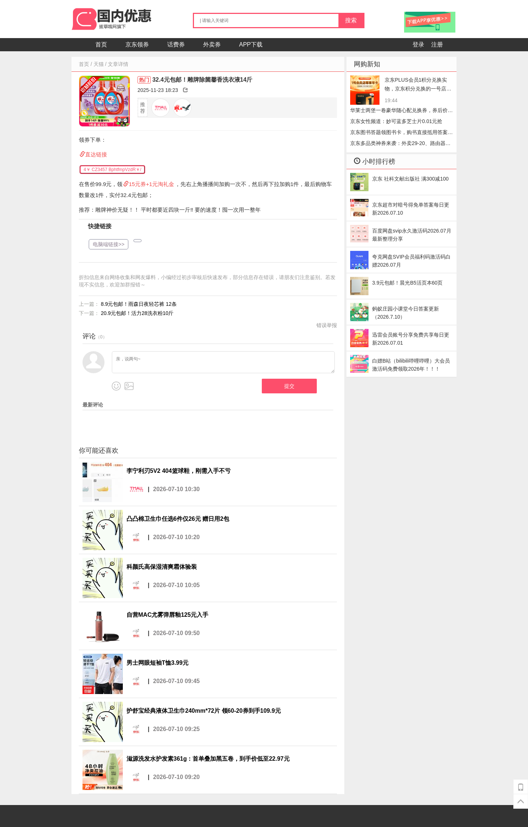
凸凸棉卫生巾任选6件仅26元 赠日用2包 (177, 519)
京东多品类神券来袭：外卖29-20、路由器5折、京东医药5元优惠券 (399, 144)
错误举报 (326, 325)
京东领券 (137, 44)
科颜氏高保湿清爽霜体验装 (161, 567)
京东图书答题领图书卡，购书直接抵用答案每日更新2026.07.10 (401, 133)
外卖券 (212, 44)
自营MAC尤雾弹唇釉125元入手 (167, 615)
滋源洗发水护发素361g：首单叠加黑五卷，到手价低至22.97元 (208, 759)
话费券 (176, 44)
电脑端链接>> (108, 244)
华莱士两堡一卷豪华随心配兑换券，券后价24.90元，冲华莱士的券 (399, 111)
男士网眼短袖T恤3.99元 (157, 663)
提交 (289, 386)
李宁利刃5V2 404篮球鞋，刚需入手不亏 (178, 471)
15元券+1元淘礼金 (151, 184)
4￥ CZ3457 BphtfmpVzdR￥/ (112, 169)
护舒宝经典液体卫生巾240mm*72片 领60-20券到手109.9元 (203, 711)
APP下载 (251, 44)
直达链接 (96, 154)
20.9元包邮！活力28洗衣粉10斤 (137, 313)
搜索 (351, 20)
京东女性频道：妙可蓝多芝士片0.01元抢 (396, 121)
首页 (101, 44)
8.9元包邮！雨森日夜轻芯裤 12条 (139, 304)
